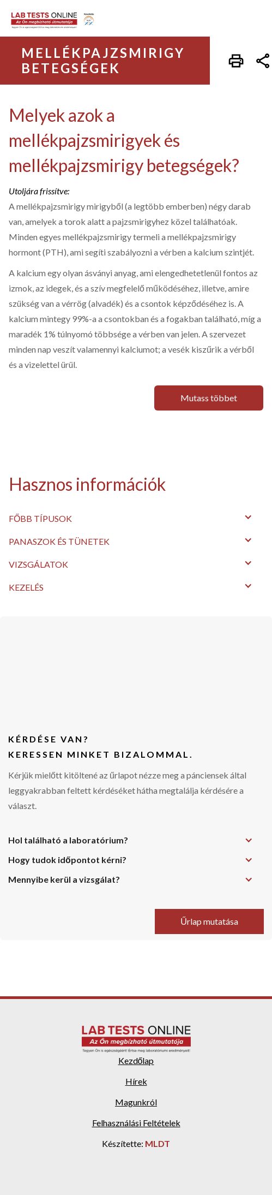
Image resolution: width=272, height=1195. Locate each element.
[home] (56, 20)
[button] (136, 517)
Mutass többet (208, 398)
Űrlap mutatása (209, 921)
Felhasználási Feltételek (136, 1122)
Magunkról (136, 1102)
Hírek (136, 1081)
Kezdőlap (136, 1060)
